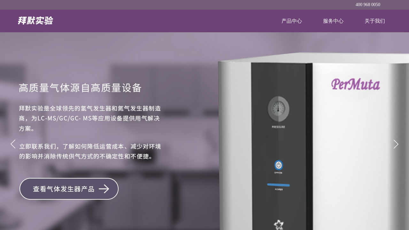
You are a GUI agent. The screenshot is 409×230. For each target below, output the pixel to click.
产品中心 (292, 21)
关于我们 (375, 21)
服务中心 (333, 21)
